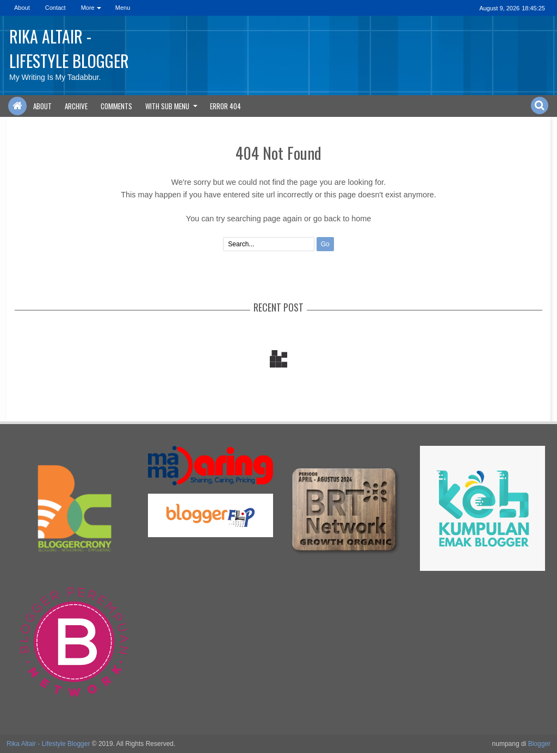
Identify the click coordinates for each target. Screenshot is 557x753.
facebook (399, 8)
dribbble (455, 8)
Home (17, 106)
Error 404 (225, 106)
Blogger (539, 744)
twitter (384, 8)
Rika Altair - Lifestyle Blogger (69, 48)
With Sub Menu (167, 106)
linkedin (441, 8)
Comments (116, 106)
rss (427, 8)
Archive (76, 106)
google (413, 8)
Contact (55, 7)
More (88, 7)
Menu (123, 7)
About (22, 7)
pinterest (469, 8)
